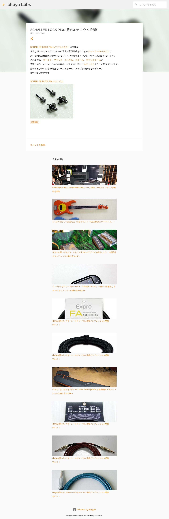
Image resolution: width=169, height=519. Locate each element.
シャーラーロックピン (99, 51)
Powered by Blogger (84, 510)
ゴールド (47, 60)
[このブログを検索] (153, 4)
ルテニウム (89, 64)
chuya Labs (19, 4)
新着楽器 (34, 122)
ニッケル (69, 60)
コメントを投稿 (37, 145)
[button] (31, 39)
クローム (79, 60)
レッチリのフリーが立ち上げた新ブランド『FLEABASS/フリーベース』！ (83, 222)
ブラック (58, 60)
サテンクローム (93, 60)
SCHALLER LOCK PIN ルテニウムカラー (50, 47)
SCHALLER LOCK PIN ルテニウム (46, 81)
